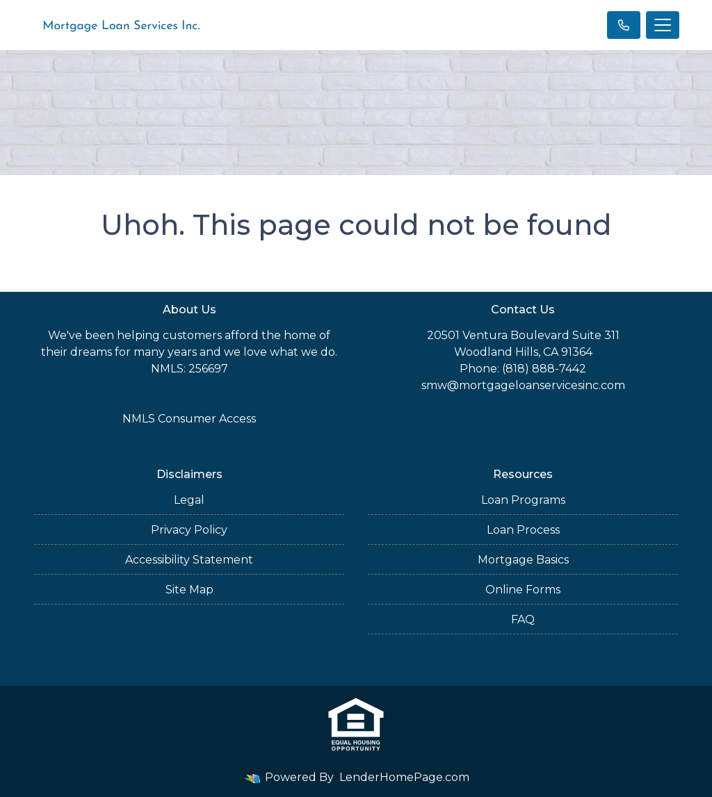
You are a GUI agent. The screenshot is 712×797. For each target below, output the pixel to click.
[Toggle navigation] (662, 25)
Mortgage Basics (523, 559)
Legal (189, 500)
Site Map (189, 589)
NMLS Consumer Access (189, 418)
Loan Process (523, 529)
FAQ (523, 619)
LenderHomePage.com (404, 777)
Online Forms (522, 589)
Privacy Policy (189, 529)
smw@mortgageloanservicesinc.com (523, 385)
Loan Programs (523, 500)
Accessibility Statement (189, 559)
